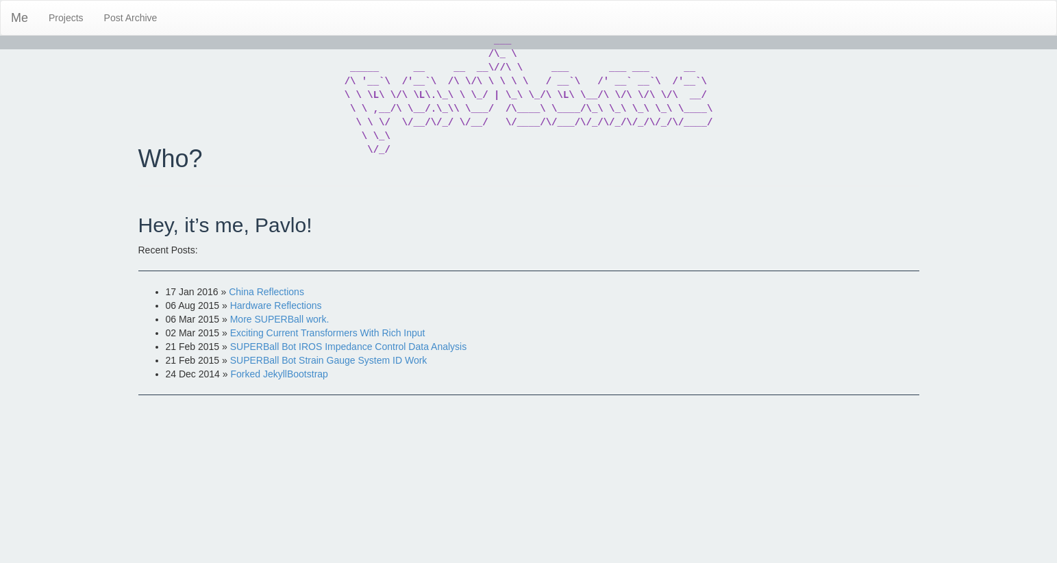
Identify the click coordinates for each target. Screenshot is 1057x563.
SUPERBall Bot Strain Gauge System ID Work (328, 360)
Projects (66, 17)
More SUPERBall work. (279, 319)
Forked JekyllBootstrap (278, 373)
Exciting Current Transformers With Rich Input (327, 332)
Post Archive (131, 17)
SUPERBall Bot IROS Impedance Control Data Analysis (348, 346)
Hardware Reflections (276, 305)
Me (19, 18)
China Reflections (266, 291)
